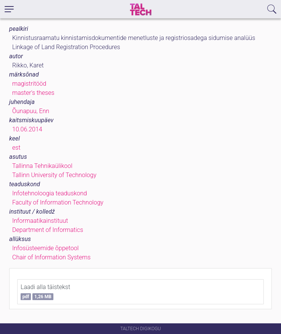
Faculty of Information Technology (57, 202)
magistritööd (29, 83)
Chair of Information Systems (51, 257)
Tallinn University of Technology (54, 175)
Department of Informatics (47, 229)
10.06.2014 (27, 129)
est (16, 147)
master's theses (33, 92)
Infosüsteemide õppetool (45, 248)
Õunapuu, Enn (30, 111)
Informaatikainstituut (40, 220)
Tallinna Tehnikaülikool (42, 165)
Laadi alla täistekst (45, 291)
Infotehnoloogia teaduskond (49, 193)
